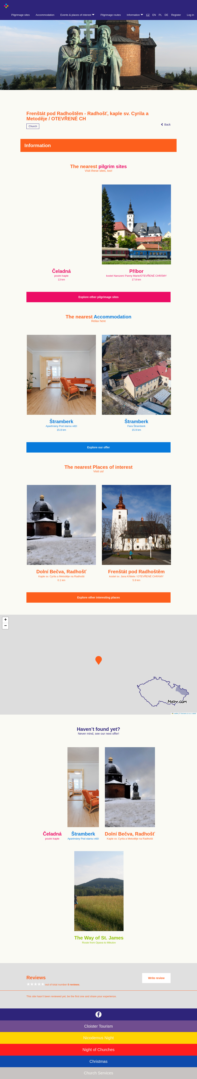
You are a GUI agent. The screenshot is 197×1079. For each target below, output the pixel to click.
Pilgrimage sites (20, 14)
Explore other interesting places (98, 597)
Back (166, 124)
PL (160, 14)
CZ (148, 14)
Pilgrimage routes (111, 14)
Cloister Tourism (98, 1026)
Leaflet (175, 713)
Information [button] (135, 14)
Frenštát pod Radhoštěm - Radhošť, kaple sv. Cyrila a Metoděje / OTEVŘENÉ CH (87, 116)
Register (176, 14)
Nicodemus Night (98, 1038)
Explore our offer (98, 447)
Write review (156, 978)
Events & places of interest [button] (77, 14)
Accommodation (45, 14)
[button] (98, 660)
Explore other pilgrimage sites (98, 297)
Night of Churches (98, 1049)
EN (154, 14)
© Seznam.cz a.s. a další (187, 713)
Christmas (98, 1061)
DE (166, 14)
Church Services (98, 1073)
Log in (190, 14)
